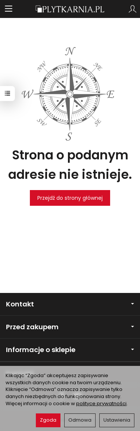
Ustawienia (116, 420)
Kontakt (70, 304)
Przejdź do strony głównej (70, 198)
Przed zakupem (70, 326)
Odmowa (79, 420)
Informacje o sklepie (70, 349)
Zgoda (48, 420)
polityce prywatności (101, 403)
